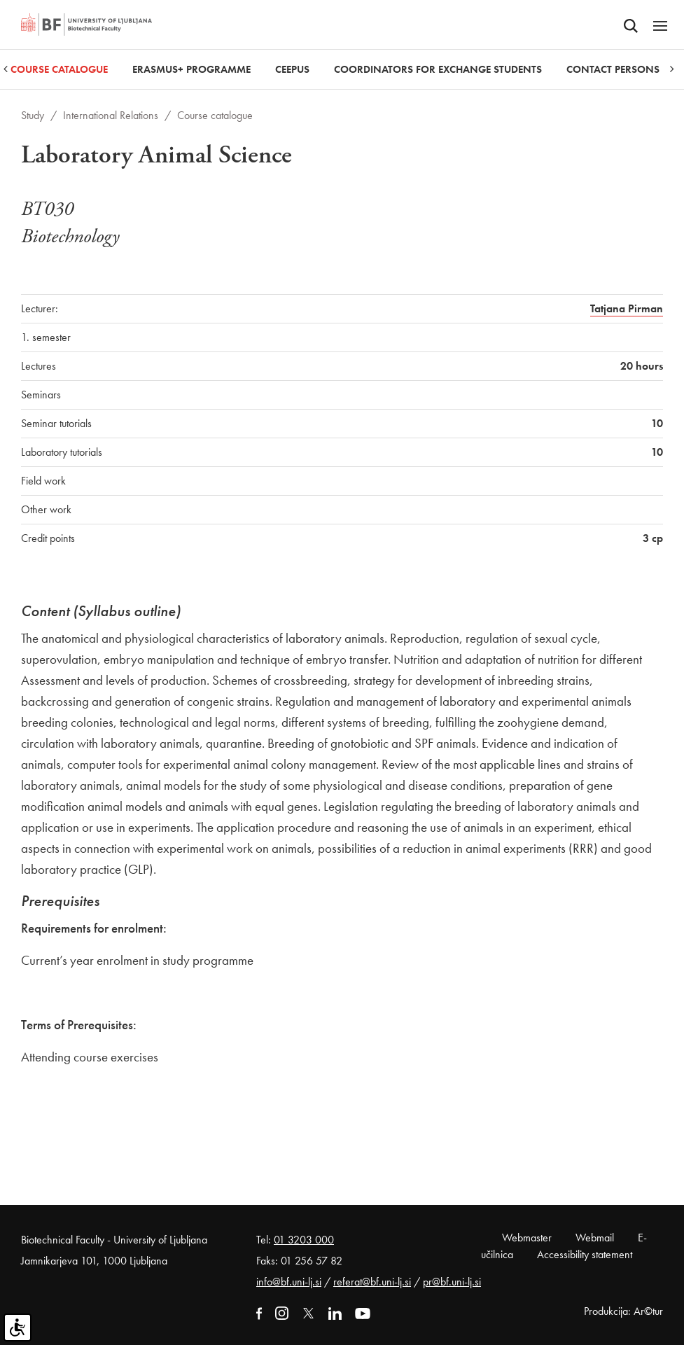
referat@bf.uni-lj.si (372, 1281)
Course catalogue (59, 69)
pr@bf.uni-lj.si (452, 1281)
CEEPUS (292, 69)
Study (32, 115)
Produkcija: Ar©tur (623, 1311)
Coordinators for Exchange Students (438, 69)
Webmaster (527, 1237)
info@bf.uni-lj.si (288, 1281)
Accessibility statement (584, 1254)
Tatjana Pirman (626, 308)
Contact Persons (612, 69)
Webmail (594, 1237)
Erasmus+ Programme (191, 69)
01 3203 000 (304, 1239)
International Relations (110, 115)
